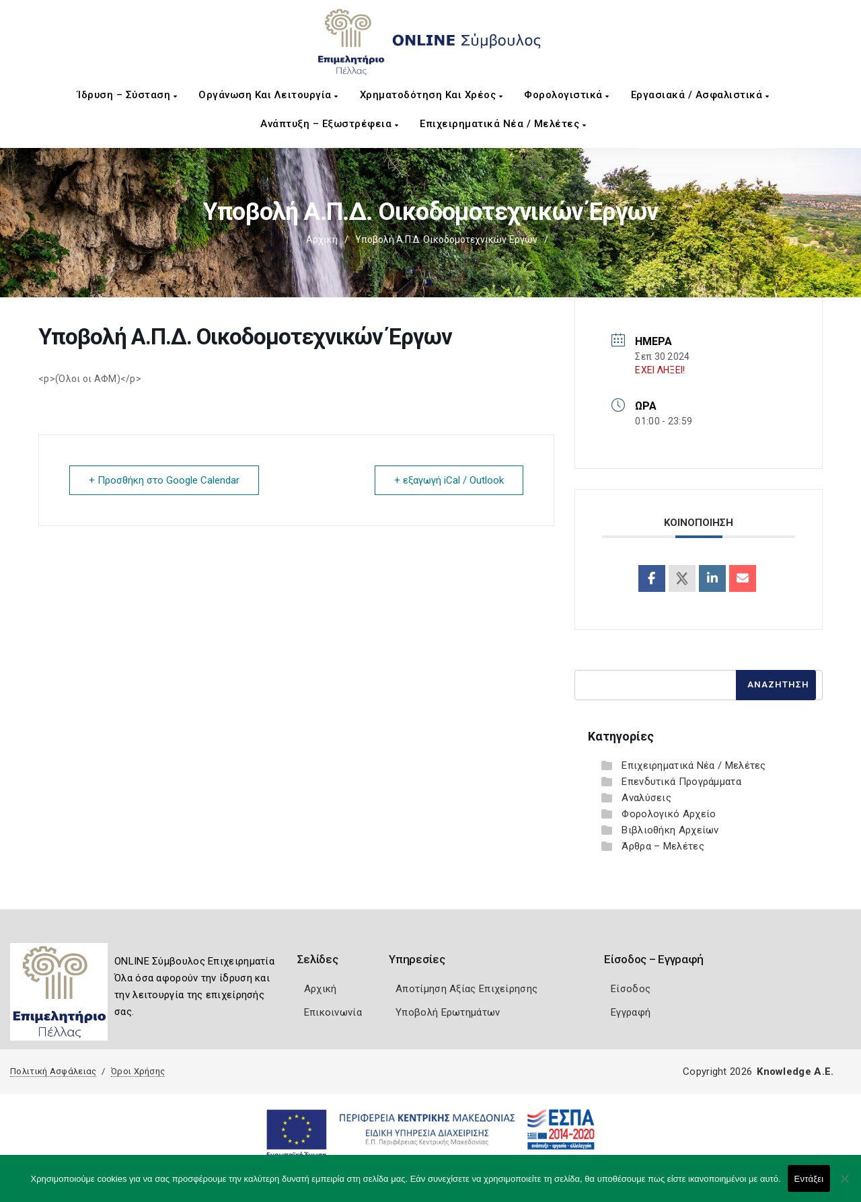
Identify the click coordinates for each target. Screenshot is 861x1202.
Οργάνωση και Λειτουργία (268, 95)
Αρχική (322, 239)
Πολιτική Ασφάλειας (53, 1071)
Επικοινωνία (333, 1012)
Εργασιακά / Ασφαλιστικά (700, 95)
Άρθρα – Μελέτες (663, 846)
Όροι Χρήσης (138, 1071)
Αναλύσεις (646, 798)
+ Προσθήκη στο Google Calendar (164, 480)
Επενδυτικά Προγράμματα (681, 782)
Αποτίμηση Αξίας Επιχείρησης (466, 989)
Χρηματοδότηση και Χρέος (431, 95)
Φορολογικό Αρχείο (669, 814)
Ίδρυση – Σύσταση (127, 95)
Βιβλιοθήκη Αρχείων (670, 830)
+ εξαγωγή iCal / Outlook (449, 480)
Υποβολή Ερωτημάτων (448, 1012)
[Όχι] (844, 1185)
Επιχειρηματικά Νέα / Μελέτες (503, 124)
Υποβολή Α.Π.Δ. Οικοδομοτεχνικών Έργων (446, 239)
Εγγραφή (630, 1012)
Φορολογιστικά (566, 95)
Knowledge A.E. (795, 1071)
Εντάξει (809, 1179)
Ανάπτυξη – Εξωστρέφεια (329, 124)
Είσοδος (630, 989)
